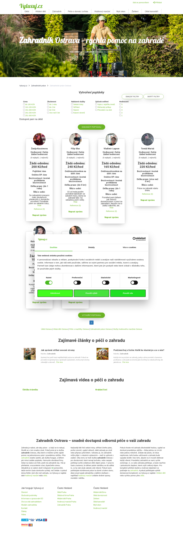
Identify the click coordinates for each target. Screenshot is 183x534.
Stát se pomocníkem (141, 3)
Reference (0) (39, 209)
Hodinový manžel (102, 11)
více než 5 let (54, 113)
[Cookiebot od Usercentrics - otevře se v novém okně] (135, 239)
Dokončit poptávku (91, 127)
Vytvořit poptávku (91, 315)
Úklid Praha (61, 492)
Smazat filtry (132, 97)
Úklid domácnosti (100, 495)
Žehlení (135, 11)
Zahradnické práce (38, 86)
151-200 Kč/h (30, 110)
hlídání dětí (161, 473)
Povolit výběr (91, 293)
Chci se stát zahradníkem (31, 502)
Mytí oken (120, 11)
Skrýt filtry (153, 97)
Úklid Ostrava (46, 329)
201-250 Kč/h (30, 113)
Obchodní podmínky (29, 495)
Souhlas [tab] (53, 247)
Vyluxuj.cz (31, 6)
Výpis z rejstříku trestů (106, 104)
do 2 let (52, 107)
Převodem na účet (104, 110)
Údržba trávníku (30, 389)
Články (24, 511)
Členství (24, 492)
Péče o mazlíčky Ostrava (79, 329)
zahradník (25, 458)
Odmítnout (55, 293)
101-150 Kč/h (30, 107)
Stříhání (76, 107)
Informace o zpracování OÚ (32, 499)
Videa (23, 515)
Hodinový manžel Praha (66, 502)
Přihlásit (157, 3)
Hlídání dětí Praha (64, 499)
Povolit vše (128, 293)
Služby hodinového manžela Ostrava (127, 329)
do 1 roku (53, 104)
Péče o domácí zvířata (78, 11)
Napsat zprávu (39, 215)
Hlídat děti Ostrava (60, 329)
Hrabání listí (101, 389)
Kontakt (24, 508)
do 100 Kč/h (30, 104)
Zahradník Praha (64, 505)
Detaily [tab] (91, 247)
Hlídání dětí (41, 11)
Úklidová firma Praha (65, 495)
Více (39, 205)
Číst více (59, 362)
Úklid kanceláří (151, 11)
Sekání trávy (78, 104)
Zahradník (56, 11)
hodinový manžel (31, 476)
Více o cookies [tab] (129, 247)
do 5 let (52, 110)
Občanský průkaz (104, 107)
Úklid (27, 11)
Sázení (76, 110)
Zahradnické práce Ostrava (101, 329)
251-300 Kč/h (30, 116)
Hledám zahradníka (29, 505)
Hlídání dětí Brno (99, 492)
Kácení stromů (79, 113)
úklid (45, 476)
